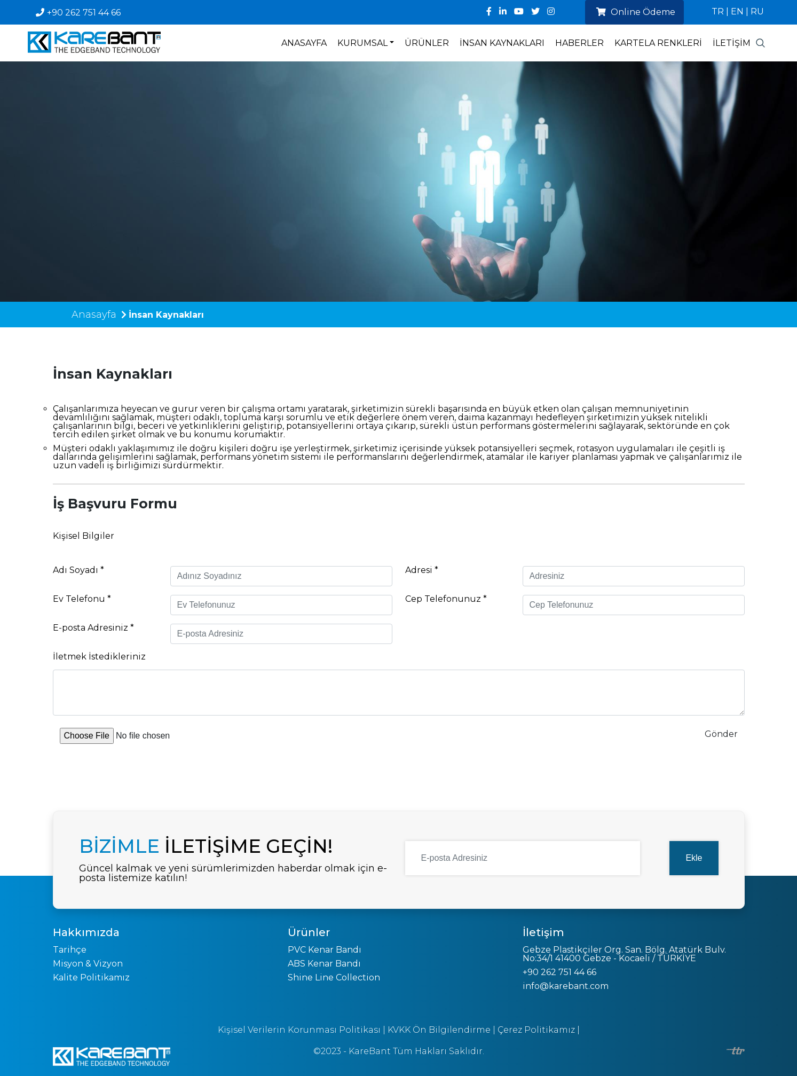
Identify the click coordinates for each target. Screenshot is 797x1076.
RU (757, 11)
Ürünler (427, 43)
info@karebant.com (566, 986)
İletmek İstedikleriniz (99, 657)
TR (718, 11)
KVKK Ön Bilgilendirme (439, 1030)
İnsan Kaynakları (502, 43)
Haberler (579, 43)
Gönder (721, 734)
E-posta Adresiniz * (93, 628)
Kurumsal (362, 43)
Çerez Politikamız (536, 1030)
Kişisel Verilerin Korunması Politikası (299, 1030)
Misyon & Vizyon (88, 964)
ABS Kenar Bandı (324, 964)
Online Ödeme (635, 12)
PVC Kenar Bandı (324, 950)
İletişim (732, 43)
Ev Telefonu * (82, 599)
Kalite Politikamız (91, 977)
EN (737, 11)
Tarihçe (69, 950)
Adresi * (421, 570)
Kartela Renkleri (658, 43)
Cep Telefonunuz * (446, 599)
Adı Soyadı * (78, 570)
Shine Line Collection (334, 977)
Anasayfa (304, 43)
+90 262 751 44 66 (78, 12)
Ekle (693, 857)
